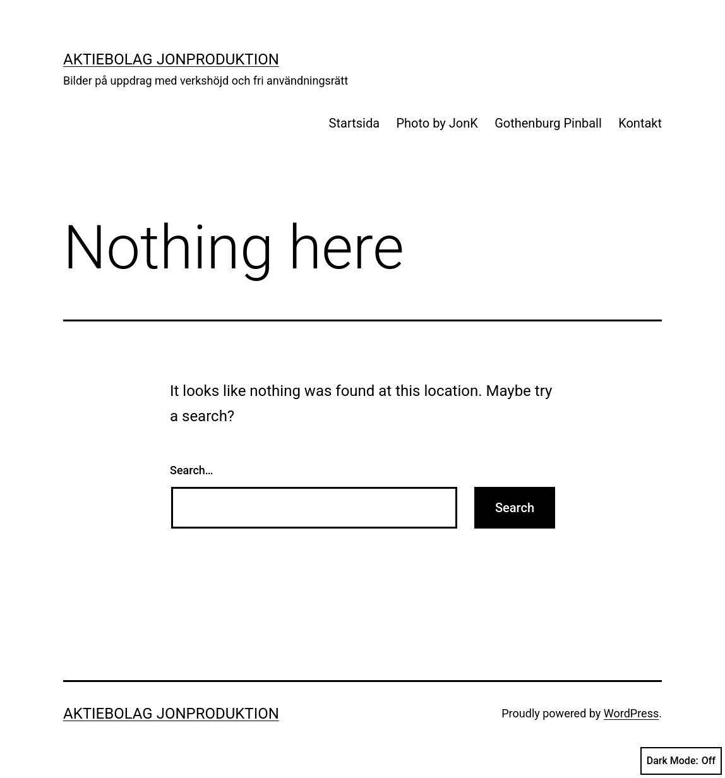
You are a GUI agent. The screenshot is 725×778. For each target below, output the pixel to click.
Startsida (354, 123)
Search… (191, 470)
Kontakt (640, 123)
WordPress (631, 713)
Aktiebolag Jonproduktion (171, 59)
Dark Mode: (681, 761)
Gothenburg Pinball (548, 123)
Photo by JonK (436, 123)
